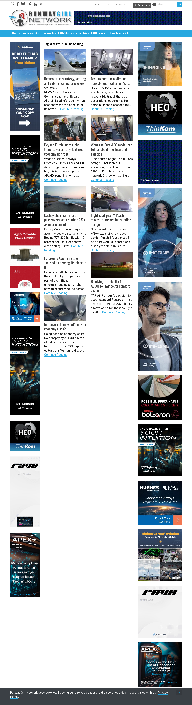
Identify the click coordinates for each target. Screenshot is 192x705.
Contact (107, 4)
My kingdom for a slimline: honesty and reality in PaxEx (108, 81)
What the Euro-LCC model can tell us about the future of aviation (110, 149)
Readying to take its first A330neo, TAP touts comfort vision (109, 286)
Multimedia (48, 33)
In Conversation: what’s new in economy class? (63, 326)
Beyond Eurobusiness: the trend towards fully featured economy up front (64, 149)
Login (97, 4)
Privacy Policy (119, 4)
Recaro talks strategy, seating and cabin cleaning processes (63, 81)
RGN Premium (98, 33)
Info (154, 4)
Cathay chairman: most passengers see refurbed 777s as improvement (65, 219)
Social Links (144, 5)
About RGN (81, 33)
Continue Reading (71, 108)
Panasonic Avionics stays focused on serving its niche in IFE (65, 260)
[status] (179, 692)
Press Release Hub (118, 33)
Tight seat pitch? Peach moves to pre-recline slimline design (111, 217)
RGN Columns (65, 33)
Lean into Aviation (30, 33)
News (15, 33)
